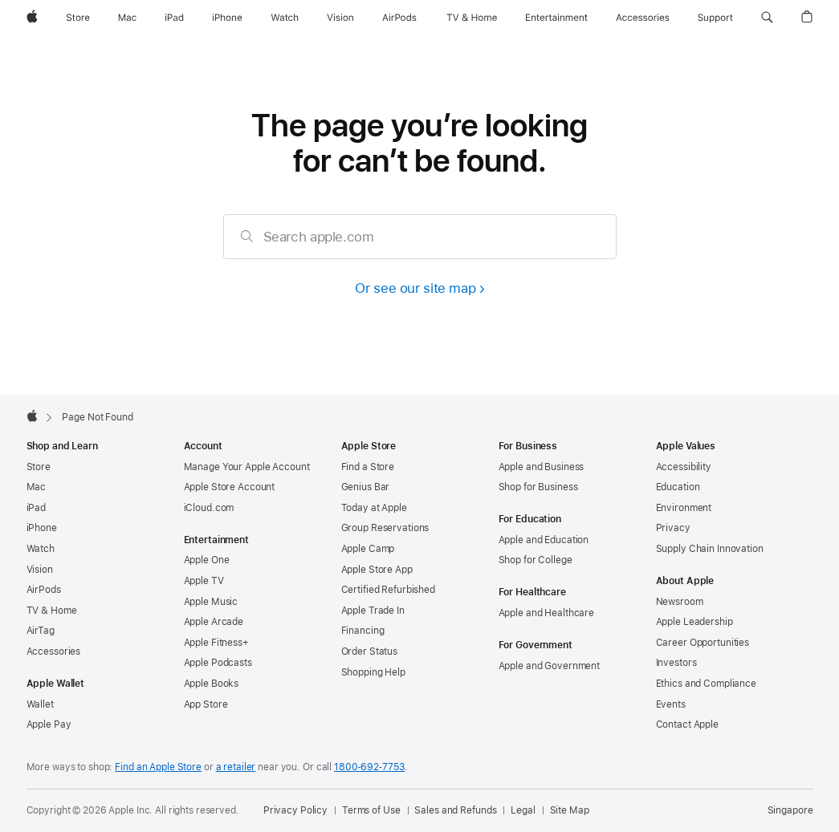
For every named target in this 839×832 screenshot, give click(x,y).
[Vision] (340, 17)
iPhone (41, 528)
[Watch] (284, 17)
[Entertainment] (556, 17)
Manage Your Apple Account (247, 467)
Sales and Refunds (455, 810)
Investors (676, 662)
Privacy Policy (295, 810)
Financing (363, 630)
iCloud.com (209, 507)
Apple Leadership (694, 621)
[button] (767, 17)
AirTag (40, 630)
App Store (206, 704)
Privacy (673, 528)
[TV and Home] (471, 17)
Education (678, 487)
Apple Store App (377, 569)
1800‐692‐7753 (369, 767)
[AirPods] (399, 17)
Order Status (369, 651)
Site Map (569, 810)
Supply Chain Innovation (710, 548)
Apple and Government (550, 666)
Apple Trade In (373, 610)
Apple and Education (544, 540)
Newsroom (679, 601)
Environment (684, 507)
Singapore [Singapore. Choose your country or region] (790, 810)
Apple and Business (541, 467)
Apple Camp (368, 548)
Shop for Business (538, 487)
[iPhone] (227, 17)
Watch (40, 548)
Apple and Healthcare (547, 613)
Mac (36, 487)
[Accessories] (642, 17)
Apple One (207, 560)
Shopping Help (373, 672)
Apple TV (204, 580)
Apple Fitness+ (216, 642)
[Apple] (32, 17)
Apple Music (211, 601)
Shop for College (535, 560)
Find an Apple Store (158, 767)
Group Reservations (385, 528)
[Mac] (127, 17)
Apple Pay (48, 724)
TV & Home (51, 610)
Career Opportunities (703, 642)
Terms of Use (371, 810)
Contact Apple (687, 724)
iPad (36, 507)
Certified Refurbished (388, 589)
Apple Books (211, 683)
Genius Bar (365, 487)
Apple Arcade (214, 621)
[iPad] (174, 17)
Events (671, 704)
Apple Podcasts (218, 662)
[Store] (77, 17)
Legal (523, 810)
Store (38, 467)
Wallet (40, 704)
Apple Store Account (229, 487)
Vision (39, 569)
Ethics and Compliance (706, 683)
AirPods (43, 589)
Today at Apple (374, 507)
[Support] (715, 17)
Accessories (53, 651)
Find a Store (368, 467)
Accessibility (683, 467)
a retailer (236, 767)
